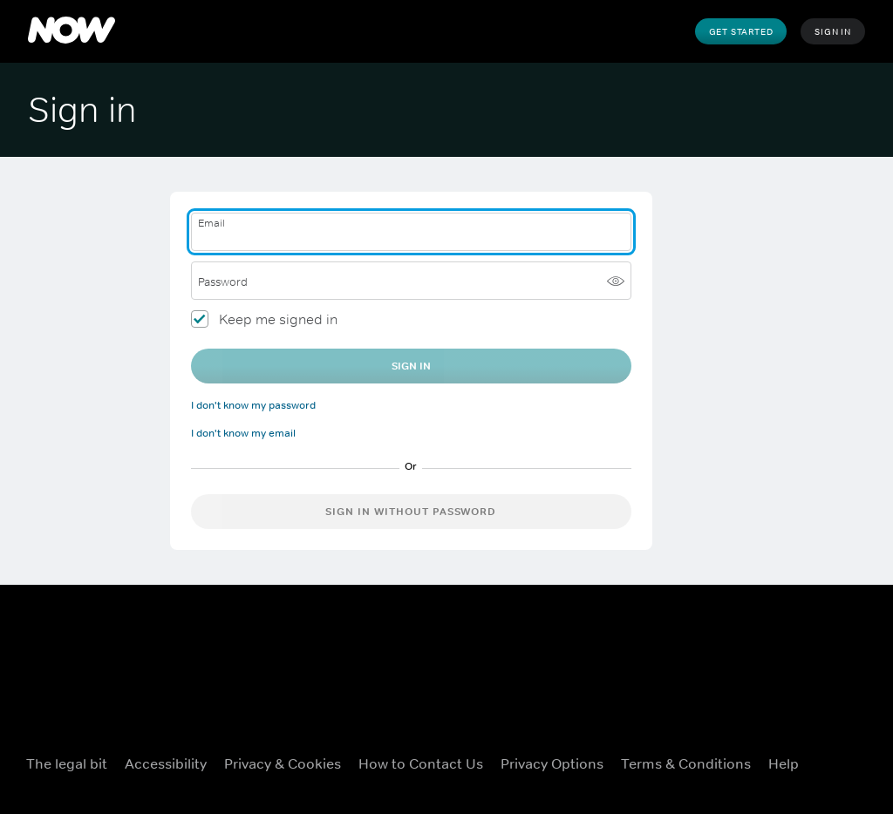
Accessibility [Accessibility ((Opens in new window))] (166, 763)
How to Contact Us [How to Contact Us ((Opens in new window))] (420, 763)
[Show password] (615, 280)
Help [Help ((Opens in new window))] (783, 763)
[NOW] (71, 31)
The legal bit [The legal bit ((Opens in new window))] (66, 763)
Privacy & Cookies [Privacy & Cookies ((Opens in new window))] (282, 763)
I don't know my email (243, 433)
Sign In (833, 31)
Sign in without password (410, 512)
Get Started (741, 31)
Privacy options (552, 763)
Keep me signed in (278, 319)
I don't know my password (253, 405)
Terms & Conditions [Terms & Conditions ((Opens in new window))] (686, 763)
